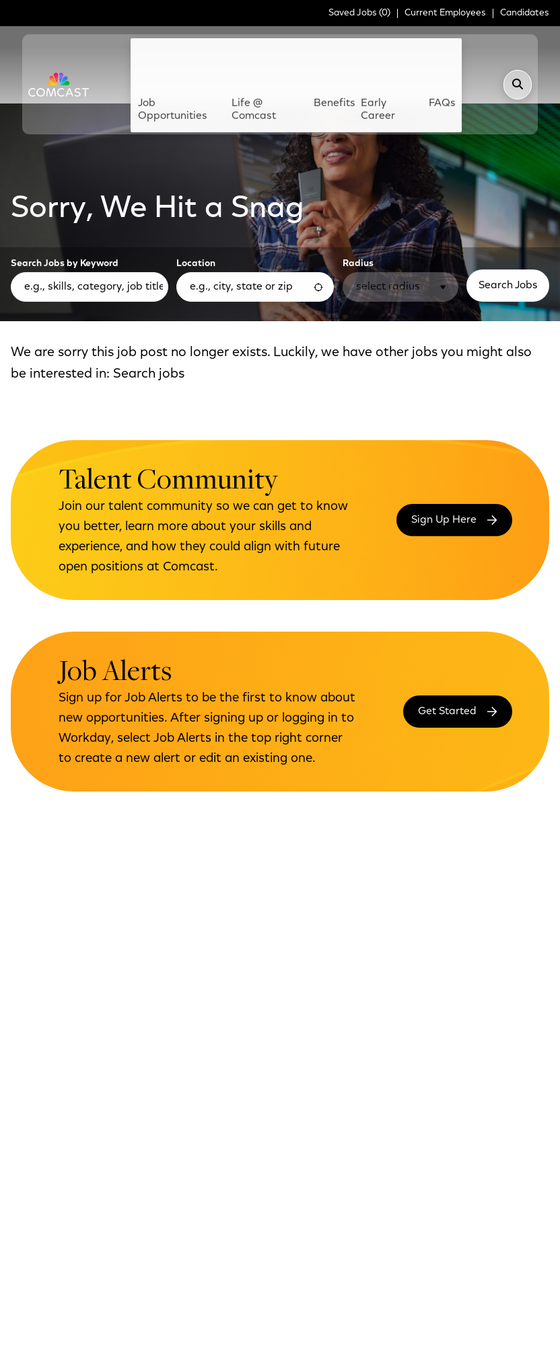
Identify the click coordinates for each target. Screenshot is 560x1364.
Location (195, 186)
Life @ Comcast (264, 55)
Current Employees (445, 13)
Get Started (447, 633)
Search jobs (148, 296)
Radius (358, 186)
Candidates (524, 13)
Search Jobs (508, 207)
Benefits (330, 49)
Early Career (367, 55)
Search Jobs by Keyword (64, 186)
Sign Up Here (444, 442)
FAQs (418, 49)
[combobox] (255, 209)
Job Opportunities (202, 55)
